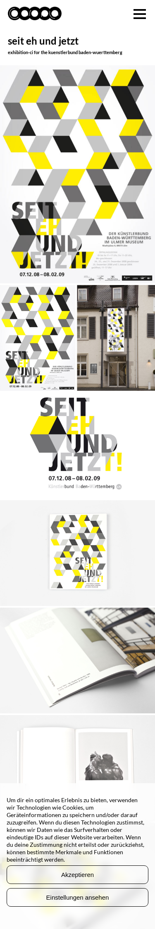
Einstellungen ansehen (77, 897)
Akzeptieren (77, 874)
